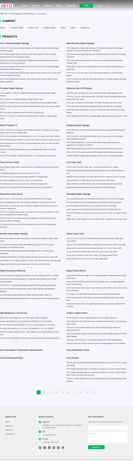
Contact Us (70, 5)
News (63, 28)
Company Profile (16, 28)
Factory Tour (33, 28)
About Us (35, 5)
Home (24, 5)
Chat (86, 5)
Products (48, 5)
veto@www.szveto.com (51, 442)
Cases (72, 28)
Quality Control (49, 28)
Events (59, 5)
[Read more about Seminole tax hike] (87, 392)
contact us (96, 447)
